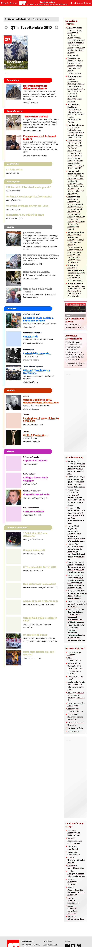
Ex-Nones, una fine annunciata (76, 704)
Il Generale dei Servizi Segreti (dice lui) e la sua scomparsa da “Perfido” (75, 668)
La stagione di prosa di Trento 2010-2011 (41, 419)
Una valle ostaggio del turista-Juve (27, 205)
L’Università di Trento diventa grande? (28, 187)
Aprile (73, 900)
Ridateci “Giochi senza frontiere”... (36, 372)
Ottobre (76, 860)
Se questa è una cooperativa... (41, 255)
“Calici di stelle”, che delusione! (35, 534)
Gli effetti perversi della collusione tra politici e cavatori (76, 272)
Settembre (76, 866)
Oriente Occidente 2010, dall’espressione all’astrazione (41, 401)
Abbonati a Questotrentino (73, 337)
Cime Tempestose (33, 511)
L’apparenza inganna (35, 460)
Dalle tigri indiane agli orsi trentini (38, 653)
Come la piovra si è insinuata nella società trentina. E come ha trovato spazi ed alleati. (76, 131)
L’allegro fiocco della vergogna (35, 479)
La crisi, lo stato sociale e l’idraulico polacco (38, 319)
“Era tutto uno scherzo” (74, 653)
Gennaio (75, 841)
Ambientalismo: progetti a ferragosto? (29, 196)
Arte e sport (73, 731)
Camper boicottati (34, 550)
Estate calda (30, 336)
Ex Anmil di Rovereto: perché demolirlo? (75, 716)
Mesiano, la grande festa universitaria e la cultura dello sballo (76, 686)
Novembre (74, 853)
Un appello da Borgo (35, 634)
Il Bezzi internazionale (36, 494)
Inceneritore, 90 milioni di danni (25, 214)
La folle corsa (14, 169)
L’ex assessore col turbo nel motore (39, 137)
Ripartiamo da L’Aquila (36, 271)
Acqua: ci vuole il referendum (40, 600)
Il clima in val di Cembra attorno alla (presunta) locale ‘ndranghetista (75, 65)
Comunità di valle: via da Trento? (37, 290)
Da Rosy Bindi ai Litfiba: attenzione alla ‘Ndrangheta (76, 289)
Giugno (73, 881)
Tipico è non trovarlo (35, 116)
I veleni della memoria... (37, 353)
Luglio (76, 873)
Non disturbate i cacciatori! (39, 584)
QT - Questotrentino (74, 659)
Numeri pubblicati (17, 19)
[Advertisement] (75, 412)
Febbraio (74, 832)
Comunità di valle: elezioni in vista (40, 619)
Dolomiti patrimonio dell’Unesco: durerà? (35, 87)
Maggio (76, 891)
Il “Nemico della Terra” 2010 (39, 567)
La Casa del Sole (75, 728)
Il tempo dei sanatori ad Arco (75, 710)
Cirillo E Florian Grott (36, 435)
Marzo (72, 910)
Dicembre (73, 847)
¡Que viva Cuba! (32, 232)
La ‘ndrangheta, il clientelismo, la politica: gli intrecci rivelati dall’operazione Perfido (76, 113)
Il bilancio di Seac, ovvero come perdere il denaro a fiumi (76, 696)
